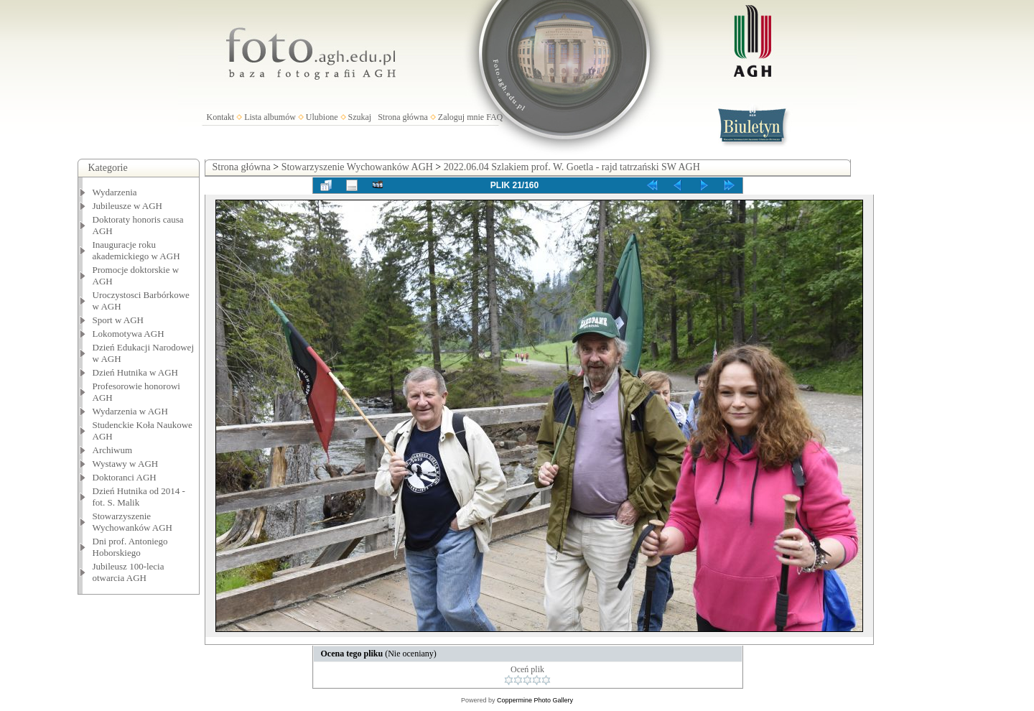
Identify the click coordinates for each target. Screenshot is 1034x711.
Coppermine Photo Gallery (535, 700)
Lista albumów (270, 117)
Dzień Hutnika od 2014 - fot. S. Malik (139, 496)
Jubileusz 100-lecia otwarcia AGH (128, 572)
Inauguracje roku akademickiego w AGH (136, 250)
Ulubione (322, 117)
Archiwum (113, 450)
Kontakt (221, 117)
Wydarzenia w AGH (130, 411)
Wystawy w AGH (126, 463)
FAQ (494, 117)
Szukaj (360, 117)
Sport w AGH (118, 320)
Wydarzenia (115, 192)
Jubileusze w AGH (128, 205)
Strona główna (403, 117)
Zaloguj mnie (461, 117)
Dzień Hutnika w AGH (136, 372)
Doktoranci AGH (125, 477)
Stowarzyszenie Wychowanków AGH (133, 522)
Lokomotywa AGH (128, 333)
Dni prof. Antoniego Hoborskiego (130, 547)
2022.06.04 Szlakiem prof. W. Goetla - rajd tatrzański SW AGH (572, 167)
